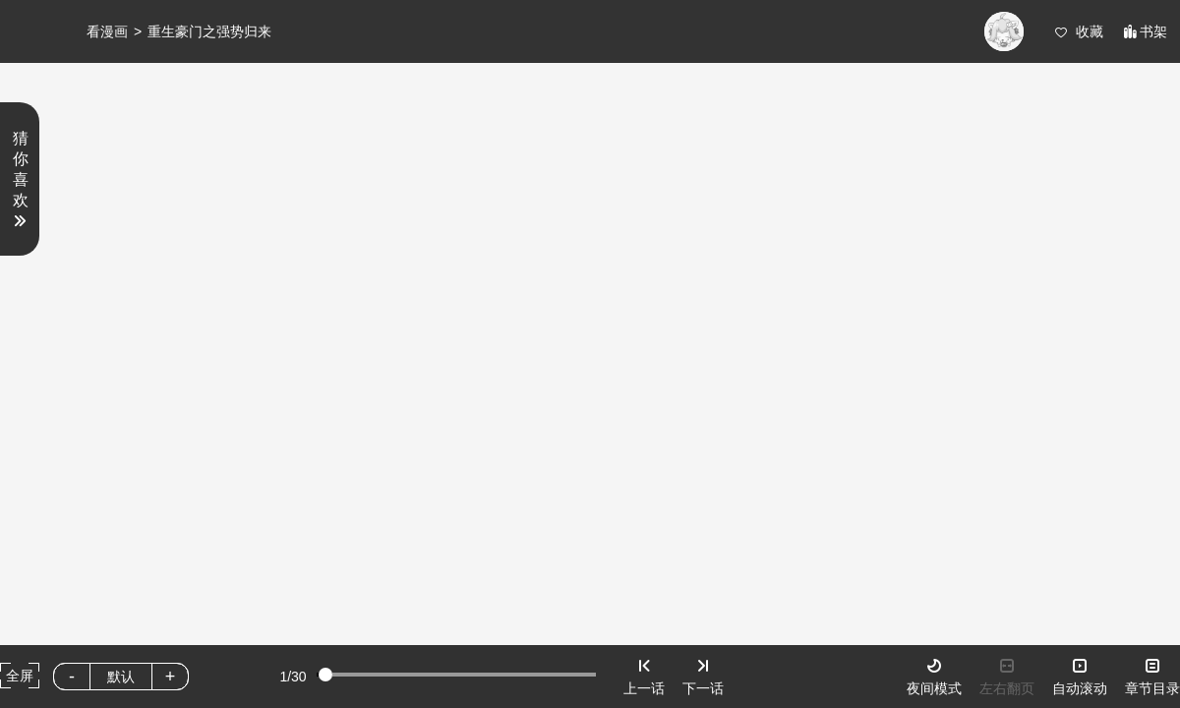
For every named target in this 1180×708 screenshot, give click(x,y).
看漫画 (107, 31)
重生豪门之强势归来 (209, 31)
